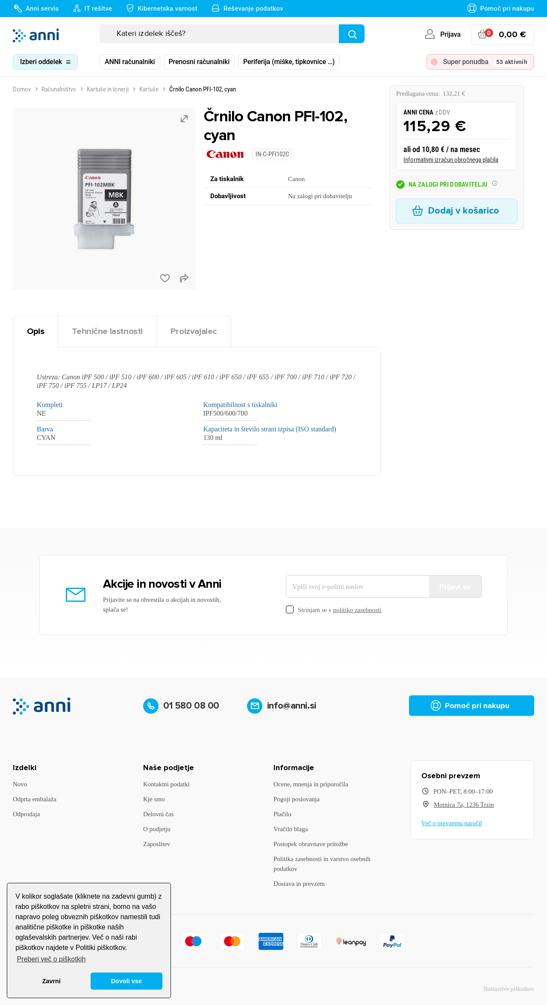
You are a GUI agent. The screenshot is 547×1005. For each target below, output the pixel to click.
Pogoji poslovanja (297, 799)
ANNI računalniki (130, 62)
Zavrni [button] (51, 981)
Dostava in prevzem (299, 883)
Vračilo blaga (291, 829)
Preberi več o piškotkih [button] (51, 959)
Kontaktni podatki (166, 784)
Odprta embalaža (34, 799)
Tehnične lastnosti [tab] (107, 331)
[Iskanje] (232, 33)
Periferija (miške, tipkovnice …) (289, 62)
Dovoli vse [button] (126, 981)
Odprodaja (26, 814)
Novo (20, 784)
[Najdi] (352, 33)
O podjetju (157, 829)
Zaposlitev (156, 844)
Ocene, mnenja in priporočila (311, 784)
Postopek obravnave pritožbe (311, 844)
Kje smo (154, 799)
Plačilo (282, 814)
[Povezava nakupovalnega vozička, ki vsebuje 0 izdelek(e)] (503, 34)
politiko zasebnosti (357, 610)
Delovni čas (158, 814)
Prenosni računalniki (199, 62)
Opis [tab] (35, 331)
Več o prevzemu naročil (451, 823)
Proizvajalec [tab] (194, 331)
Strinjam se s (333, 610)
